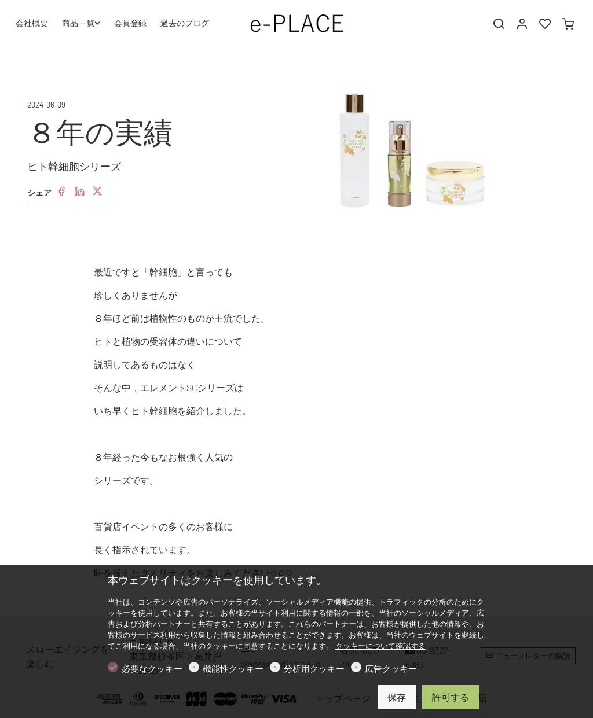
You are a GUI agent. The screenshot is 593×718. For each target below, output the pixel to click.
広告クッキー (391, 668)
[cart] (568, 24)
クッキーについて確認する (380, 645)
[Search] (498, 24)
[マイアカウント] (521, 24)
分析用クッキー (314, 668)
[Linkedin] (79, 191)
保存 (396, 696)
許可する (450, 696)
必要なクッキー (152, 668)
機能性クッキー (233, 668)
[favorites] (545, 24)
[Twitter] (97, 191)
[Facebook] (61, 191)
